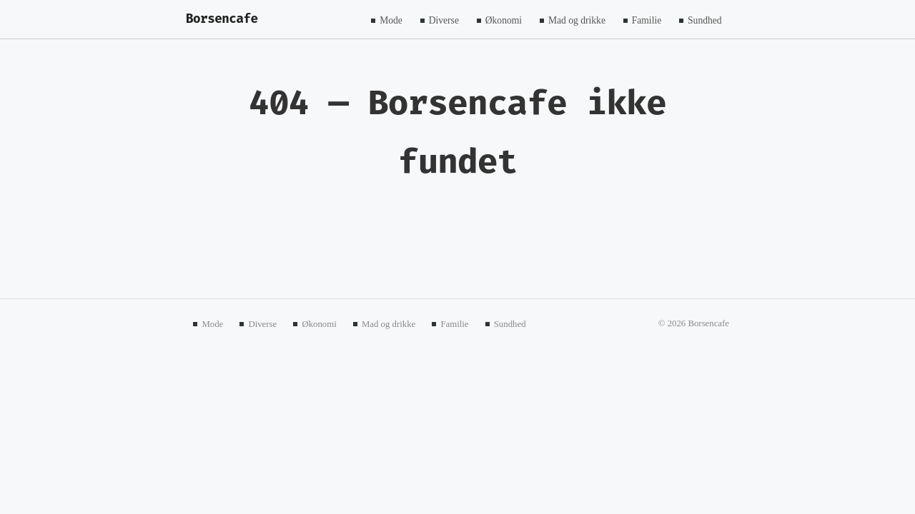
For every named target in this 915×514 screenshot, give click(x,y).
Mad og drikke (576, 19)
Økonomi (503, 19)
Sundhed (705, 19)
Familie (647, 19)
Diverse (444, 19)
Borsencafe (222, 19)
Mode (391, 19)
